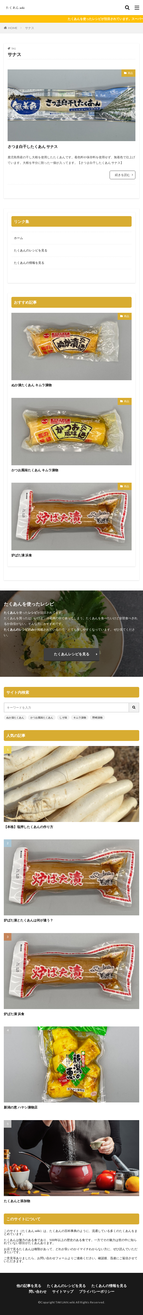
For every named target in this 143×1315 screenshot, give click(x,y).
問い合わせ (38, 1291)
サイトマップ (62, 1291)
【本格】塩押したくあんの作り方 (28, 827)
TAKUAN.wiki (65, 1302)
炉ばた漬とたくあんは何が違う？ (28, 920)
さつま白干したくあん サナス (33, 146)
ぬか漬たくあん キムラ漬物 (31, 385)
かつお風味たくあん (41, 717)
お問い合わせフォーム (52, 1258)
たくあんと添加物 (17, 1201)
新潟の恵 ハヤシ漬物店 (20, 1107)
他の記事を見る (28, 1285)
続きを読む (122, 175)
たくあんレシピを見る (71, 654)
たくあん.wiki (31, 1231)
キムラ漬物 (79, 717)
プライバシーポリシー (96, 1291)
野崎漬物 (97, 717)
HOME (12, 28)
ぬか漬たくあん (15, 717)
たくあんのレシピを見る (30, 250)
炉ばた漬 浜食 (21, 555)
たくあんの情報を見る (29, 263)
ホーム (18, 238)
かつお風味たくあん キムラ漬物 (34, 470)
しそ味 (63, 717)
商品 (130, 72)
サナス (29, 28)
